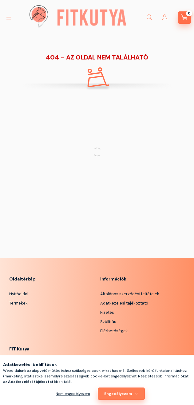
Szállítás (108, 321)
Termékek (18, 303)
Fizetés (107, 312)
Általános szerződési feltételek (129, 294)
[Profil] (165, 17)
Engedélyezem (118, 397)
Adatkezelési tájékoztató (124, 303)
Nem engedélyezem (73, 397)
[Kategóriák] (8, 17)
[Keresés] (149, 17)
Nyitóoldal (18, 294)
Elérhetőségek (114, 330)
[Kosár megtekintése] (184, 17)
